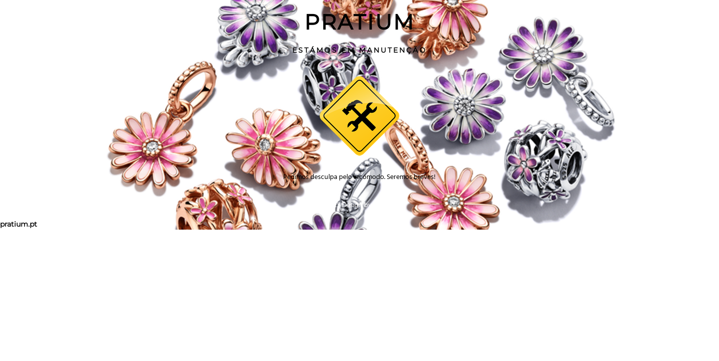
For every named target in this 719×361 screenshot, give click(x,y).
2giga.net (387, 205)
